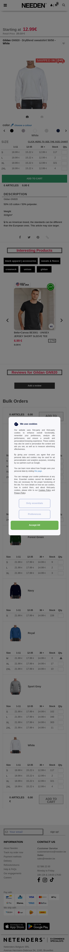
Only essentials (34, 503)
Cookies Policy (44, 490)
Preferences (34, 514)
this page (38, 471)
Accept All (34, 525)
